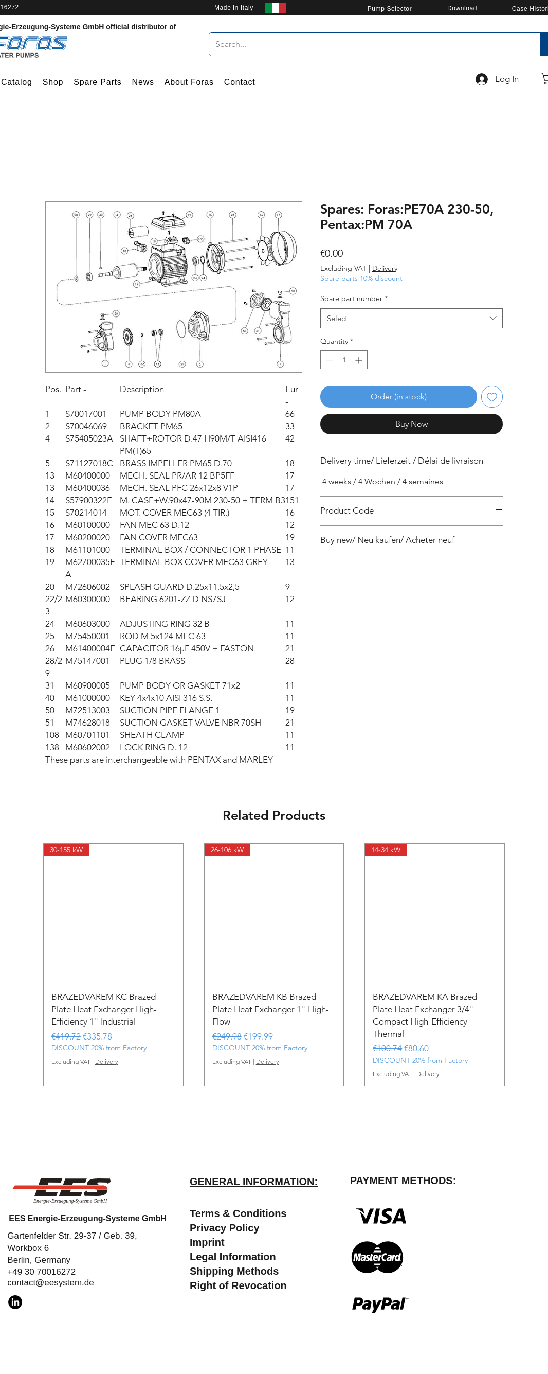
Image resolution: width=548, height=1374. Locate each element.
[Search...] (367, 44)
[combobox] (411, 318)
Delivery (384, 268)
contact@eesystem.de (50, 1283)
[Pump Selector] (390, 8)
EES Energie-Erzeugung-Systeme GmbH (88, 1218)
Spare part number (354, 298)
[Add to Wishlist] (492, 397)
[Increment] (359, 360)
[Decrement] (328, 360)
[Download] (462, 8)
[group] (274, 965)
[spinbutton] (344, 360)
